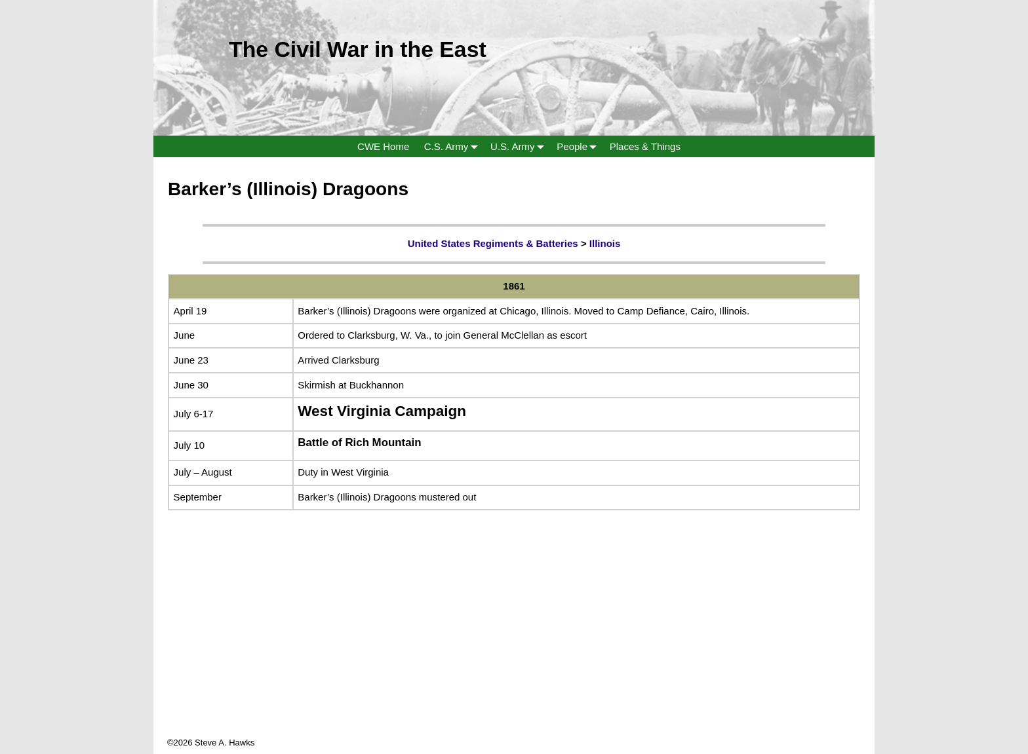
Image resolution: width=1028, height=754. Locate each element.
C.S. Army (453, 146)
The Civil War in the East (357, 49)
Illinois (605, 243)
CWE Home (383, 146)
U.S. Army (519, 146)
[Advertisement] (514, 644)
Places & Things (645, 146)
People (579, 146)
